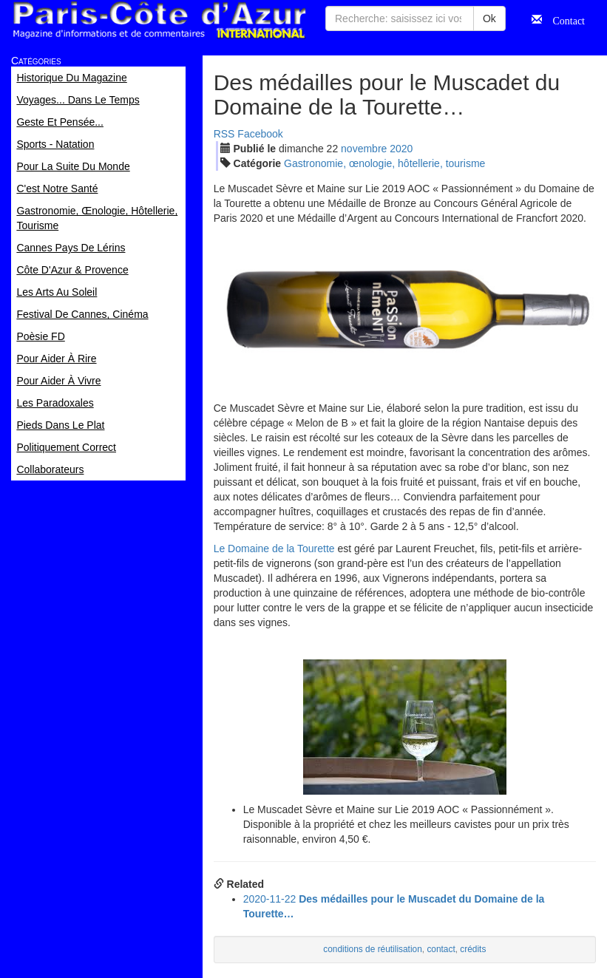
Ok (489, 18)
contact (441, 949)
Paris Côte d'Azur (159, 20)
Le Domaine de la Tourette (274, 548)
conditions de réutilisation (372, 949)
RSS (224, 134)
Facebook (259, 134)
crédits (473, 949)
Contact (563, 19)
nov (364, 148)
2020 (401, 148)
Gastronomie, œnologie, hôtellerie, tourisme (384, 163)
